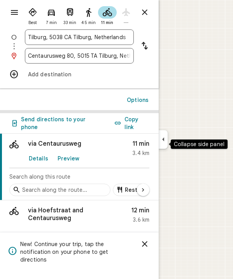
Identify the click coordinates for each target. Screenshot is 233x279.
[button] (79, 216)
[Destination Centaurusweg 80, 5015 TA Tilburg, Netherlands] (79, 55)
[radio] (32, 15)
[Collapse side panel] (163, 139)
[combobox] (79, 37)
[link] (79, 167)
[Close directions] (145, 12)
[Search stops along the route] (59, 190)
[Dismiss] (144, 244)
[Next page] (143, 190)
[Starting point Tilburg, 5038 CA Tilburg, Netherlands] (79, 37)
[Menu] (14, 12)
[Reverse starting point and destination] (145, 46)
